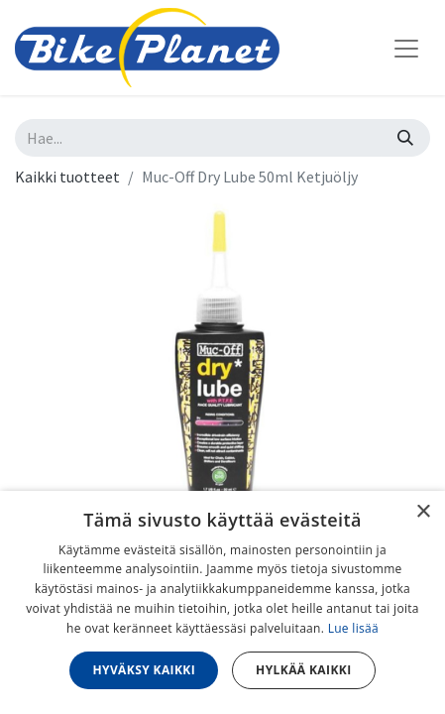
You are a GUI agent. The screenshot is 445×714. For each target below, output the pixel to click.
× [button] (422, 512)
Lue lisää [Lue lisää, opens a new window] (353, 628)
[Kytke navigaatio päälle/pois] (406, 47)
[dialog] (222, 602)
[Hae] (405, 138)
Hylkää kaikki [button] (303, 669)
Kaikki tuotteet (67, 176)
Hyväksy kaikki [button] (143, 669)
